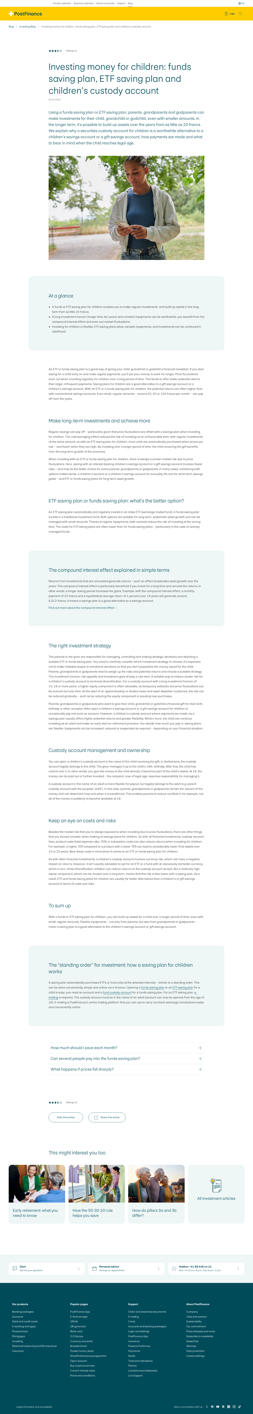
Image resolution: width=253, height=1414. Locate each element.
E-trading (133, 1316)
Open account (78, 1360)
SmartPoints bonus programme (88, 1356)
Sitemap (191, 1346)
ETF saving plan (183, 987)
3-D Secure (76, 1336)
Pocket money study (82, 1351)
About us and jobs (105, 3)
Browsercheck (78, 1346)
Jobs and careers (196, 1316)
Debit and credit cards (25, 1321)
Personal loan (20, 1331)
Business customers (84, 3)
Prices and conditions (82, 1375)
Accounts (17, 1316)
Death (131, 1356)
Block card (76, 1331)
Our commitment (196, 1326)
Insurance (18, 1351)
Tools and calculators (140, 1360)
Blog (11, 26)
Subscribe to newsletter (200, 1336)
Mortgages (18, 1336)
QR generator (78, 1326)
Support (121, 3)
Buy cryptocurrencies (82, 1365)
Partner (132, 1365)
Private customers (62, 3)
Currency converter (81, 1341)
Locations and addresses (142, 1370)
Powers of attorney (139, 1346)
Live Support (135, 1375)
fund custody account (117, 992)
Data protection (195, 1351)
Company (192, 1311)
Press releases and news (200, 1331)
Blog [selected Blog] (130, 3)
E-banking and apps (23, 1326)
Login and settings (138, 1331)
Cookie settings (195, 1356)
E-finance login (79, 1316)
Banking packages (23, 1311)
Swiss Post (192, 1341)
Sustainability (194, 1321)
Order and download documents (147, 1311)
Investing (17, 1341)
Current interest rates (82, 1370)
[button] (240, 13)
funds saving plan (152, 987)
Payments (134, 1351)
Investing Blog (27, 26)
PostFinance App (80, 1311)
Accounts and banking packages (147, 1326)
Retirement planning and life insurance (34, 1346)
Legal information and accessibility (34, 1406)
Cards (131, 1321)
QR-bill (74, 1321)
